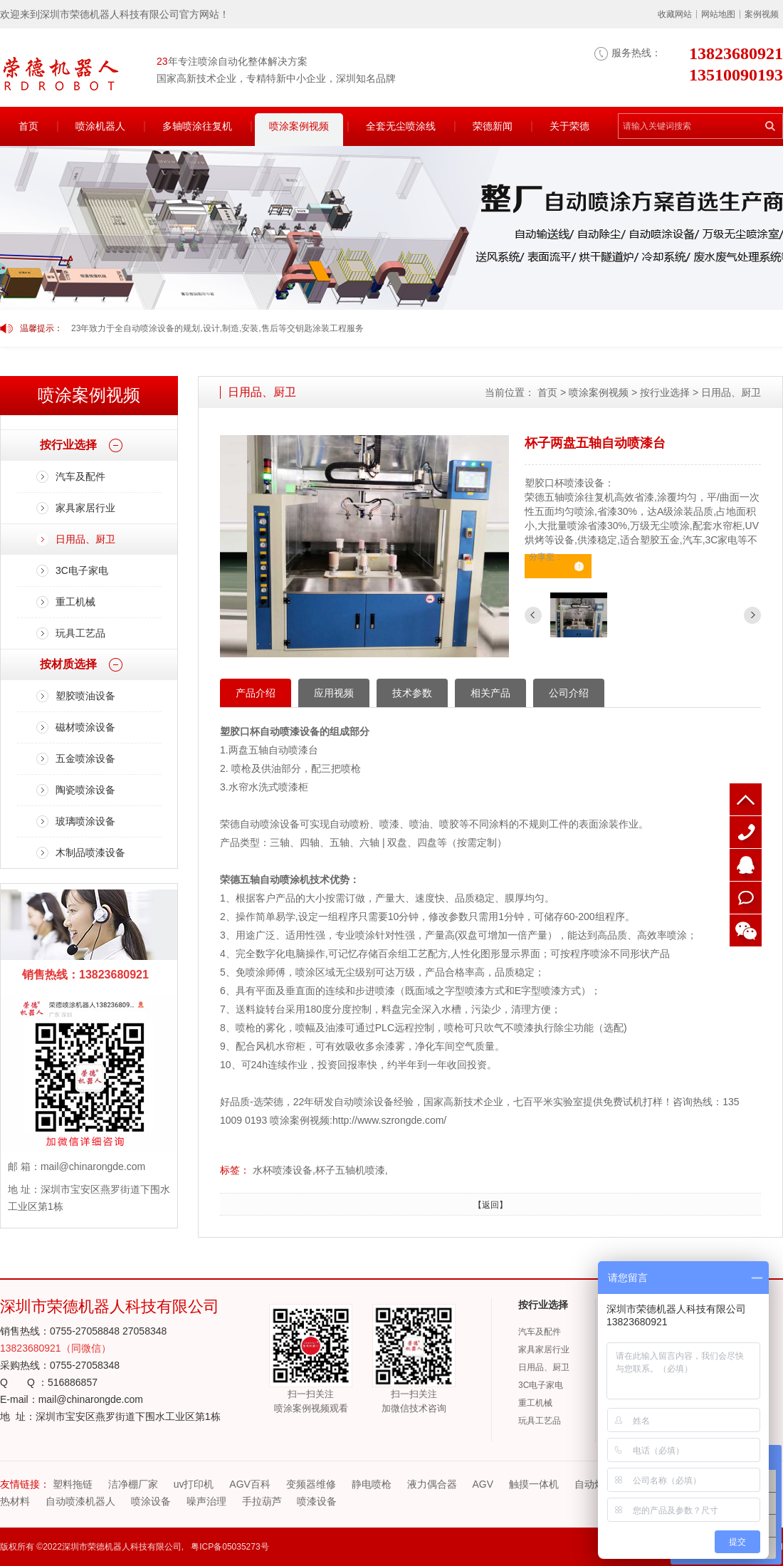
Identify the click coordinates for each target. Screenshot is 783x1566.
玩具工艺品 (80, 633)
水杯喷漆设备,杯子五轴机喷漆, (320, 1170)
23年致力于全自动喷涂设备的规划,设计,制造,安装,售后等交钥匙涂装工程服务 (217, 328)
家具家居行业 (85, 507)
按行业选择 (665, 392)
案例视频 (762, 14)
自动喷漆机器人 (80, 1501)
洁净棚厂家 (133, 1484)
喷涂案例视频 (299, 126)
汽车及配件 (80, 476)
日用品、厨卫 (85, 539)
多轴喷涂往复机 (197, 126)
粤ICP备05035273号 (229, 1547)
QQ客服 (746, 865)
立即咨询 (554, 569)
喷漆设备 (317, 1501)
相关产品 (490, 693)
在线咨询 (746, 898)
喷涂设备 (151, 1501)
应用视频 (334, 693)
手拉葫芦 (262, 1501)
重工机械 (75, 601)
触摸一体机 (534, 1484)
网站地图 (718, 14)
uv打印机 (194, 1484)
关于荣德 (569, 126)
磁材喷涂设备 (85, 727)
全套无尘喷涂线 (401, 126)
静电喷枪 (372, 1484)
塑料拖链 (73, 1484)
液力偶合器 (432, 1484)
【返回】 (490, 1205)
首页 (28, 126)
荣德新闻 (493, 126)
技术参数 (412, 693)
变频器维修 (311, 1484)
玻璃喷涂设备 (85, 821)
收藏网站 (675, 14)
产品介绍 (255, 693)
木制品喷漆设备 (90, 852)
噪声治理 (206, 1501)
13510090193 (746, 832)
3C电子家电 (82, 570)
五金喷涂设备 (85, 758)
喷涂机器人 (100, 126)
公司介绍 (569, 693)
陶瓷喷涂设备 (85, 789)
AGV (483, 1484)
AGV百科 (249, 1484)
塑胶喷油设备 (85, 695)
